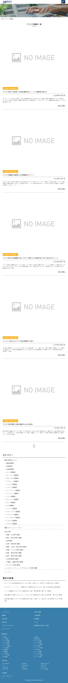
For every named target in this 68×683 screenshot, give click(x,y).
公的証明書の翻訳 (12, 559)
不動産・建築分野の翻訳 (14, 562)
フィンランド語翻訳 (13, 490)
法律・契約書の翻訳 (13, 544)
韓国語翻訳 (10, 463)
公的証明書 (25, 668)
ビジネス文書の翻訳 (13, 565)
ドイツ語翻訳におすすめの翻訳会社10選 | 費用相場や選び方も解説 (28, 591)
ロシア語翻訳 (11, 472)
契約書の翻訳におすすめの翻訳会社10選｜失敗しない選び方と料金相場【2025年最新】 (33, 600)
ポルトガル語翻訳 (12, 478)
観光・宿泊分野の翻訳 (14, 538)
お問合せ (4, 622)
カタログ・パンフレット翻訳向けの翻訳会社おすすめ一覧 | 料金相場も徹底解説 (32, 587)
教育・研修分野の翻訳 (14, 553)
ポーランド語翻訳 (12, 475)
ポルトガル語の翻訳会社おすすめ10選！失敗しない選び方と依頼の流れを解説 (32, 583)
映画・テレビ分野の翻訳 (14, 550)
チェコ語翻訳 (11, 502)
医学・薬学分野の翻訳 (14, 556)
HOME (2, 19)
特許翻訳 (9, 541)
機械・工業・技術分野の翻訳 (16, 547)
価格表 (4, 615)
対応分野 (8, 532)
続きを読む (61, 105)
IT (3, 665)
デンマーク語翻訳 (12, 499)
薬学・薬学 (44, 665)
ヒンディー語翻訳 (12, 493)
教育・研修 (5, 667)
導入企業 (4, 618)
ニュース (8, 572)
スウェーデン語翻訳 (13, 511)
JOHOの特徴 (37, 612)
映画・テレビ (44, 667)
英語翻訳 (9, 466)
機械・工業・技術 (45, 663)
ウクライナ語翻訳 (12, 514)
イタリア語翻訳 (11, 521)
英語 (7, 675)
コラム (36, 622)
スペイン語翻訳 (11, 508)
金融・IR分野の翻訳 (13, 535)
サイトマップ (5, 629)
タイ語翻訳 (10, 505)
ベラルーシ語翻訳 (12, 481)
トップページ (5, 612)
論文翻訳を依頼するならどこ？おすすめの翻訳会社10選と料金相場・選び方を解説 (33, 595)
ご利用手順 (37, 615)
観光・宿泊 (5, 668)
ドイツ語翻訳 (11, 496)
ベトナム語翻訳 (11, 484)
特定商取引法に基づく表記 (41, 625)
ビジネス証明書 (45, 668)
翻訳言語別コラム (11, 460)
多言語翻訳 (5, 656)
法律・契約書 (6, 663)
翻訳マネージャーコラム (13, 528)
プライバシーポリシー (8, 625)
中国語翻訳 (10, 469)
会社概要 (36, 618)
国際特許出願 (37, 638)
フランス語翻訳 (11, 487)
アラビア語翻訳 (11, 524)
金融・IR (24, 667)
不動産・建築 (25, 665)
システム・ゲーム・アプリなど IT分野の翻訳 (22, 568)
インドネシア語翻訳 (13, 517)
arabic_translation (10, 88)
